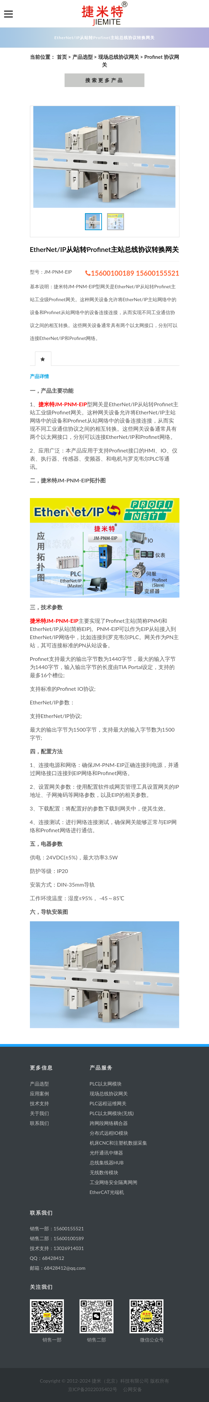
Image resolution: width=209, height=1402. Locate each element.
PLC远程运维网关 (108, 1103)
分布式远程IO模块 (109, 1133)
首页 (62, 57)
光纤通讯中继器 (106, 1153)
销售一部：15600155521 (57, 1228)
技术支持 (39, 1103)
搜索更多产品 (104, 80)
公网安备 (132, 1389)
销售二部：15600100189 (57, 1238)
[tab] (43, 358)
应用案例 (39, 1093)
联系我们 (39, 1123)
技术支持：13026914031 (57, 1248)
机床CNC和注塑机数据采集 (118, 1143)
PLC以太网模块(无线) (112, 1113)
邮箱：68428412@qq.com (58, 1268)
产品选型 (82, 57)
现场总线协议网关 (118, 57)
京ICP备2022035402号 (92, 1389)
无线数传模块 (104, 1172)
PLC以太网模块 (106, 1084)
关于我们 (39, 1113)
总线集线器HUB (107, 1162)
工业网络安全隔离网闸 (113, 1182)
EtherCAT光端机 (107, 1192)
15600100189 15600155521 (132, 273)
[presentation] (43, 359)
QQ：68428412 (47, 1258)
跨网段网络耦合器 (109, 1123)
